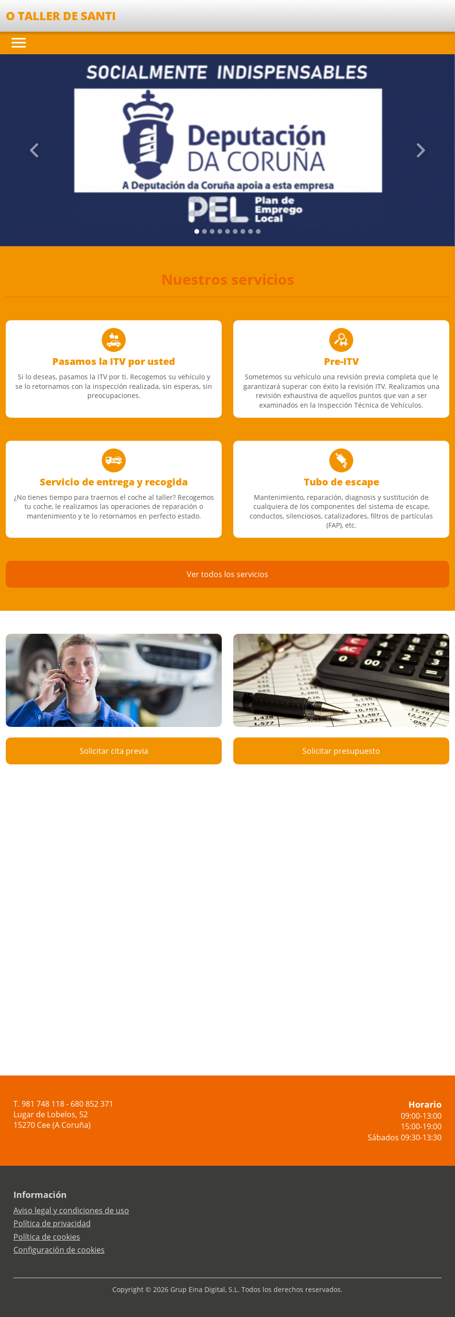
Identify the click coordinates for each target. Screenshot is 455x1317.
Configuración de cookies (59, 1250)
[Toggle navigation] (19, 43)
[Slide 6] (242, 231)
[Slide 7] (250, 231)
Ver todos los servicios (227, 574)
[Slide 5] (235, 231)
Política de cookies (46, 1237)
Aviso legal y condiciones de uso (71, 1210)
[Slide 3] (219, 231)
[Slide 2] (212, 231)
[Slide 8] (258, 231)
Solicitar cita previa (114, 751)
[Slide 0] (196, 231)
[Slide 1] (204, 231)
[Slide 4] (227, 231)
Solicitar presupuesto (341, 751)
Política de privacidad (52, 1223)
